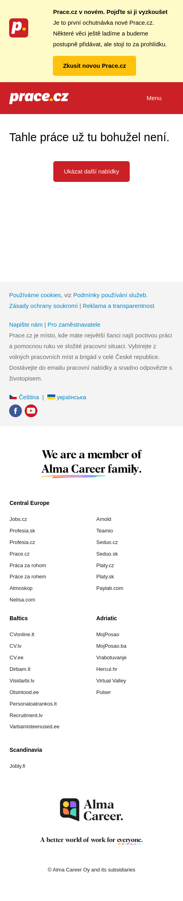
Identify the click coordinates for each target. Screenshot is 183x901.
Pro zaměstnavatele (73, 324)
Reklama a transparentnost (118, 305)
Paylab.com (109, 588)
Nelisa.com (22, 600)
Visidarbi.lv (22, 681)
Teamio (104, 531)
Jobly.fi (17, 766)
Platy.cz (105, 565)
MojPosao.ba (111, 646)
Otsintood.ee (24, 692)
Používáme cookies (35, 295)
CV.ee (16, 657)
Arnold (103, 519)
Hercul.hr (106, 669)
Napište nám (26, 324)
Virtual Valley (111, 681)
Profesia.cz (22, 542)
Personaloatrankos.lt (33, 704)
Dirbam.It (20, 669)
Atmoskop (21, 588)
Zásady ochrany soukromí (43, 305)
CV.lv (15, 646)
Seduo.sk (107, 554)
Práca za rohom (28, 565)
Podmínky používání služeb (109, 295)
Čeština (24, 397)
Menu (160, 99)
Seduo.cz (107, 542)
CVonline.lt (22, 634)
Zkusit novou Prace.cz (94, 65)
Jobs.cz (18, 519)
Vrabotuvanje (111, 657)
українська (66, 397)
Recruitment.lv (26, 715)
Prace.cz (20, 554)
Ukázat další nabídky (91, 171)
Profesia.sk (22, 531)
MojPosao (107, 634)
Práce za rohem (28, 577)
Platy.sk (105, 577)
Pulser (103, 692)
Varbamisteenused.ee (35, 726)
